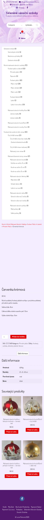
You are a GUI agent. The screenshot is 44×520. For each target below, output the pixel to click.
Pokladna (19, 509)
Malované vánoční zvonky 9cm (17, 127)
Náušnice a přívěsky (14, 56)
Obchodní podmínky (22, 507)
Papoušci (13, 76)
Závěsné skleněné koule (18, 142)
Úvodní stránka (22, 512)
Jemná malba (14, 114)
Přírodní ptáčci (14, 72)
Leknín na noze (15, 188)
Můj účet (11, 507)
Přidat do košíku (18, 337)
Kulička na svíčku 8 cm (18, 163)
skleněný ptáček (13, 346)
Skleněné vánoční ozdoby (22, 13)
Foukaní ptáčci (14, 80)
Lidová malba (14, 118)
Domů (3, 224)
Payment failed (36, 507)
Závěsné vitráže (12, 60)
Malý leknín (14, 180)
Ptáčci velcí (14, 92)
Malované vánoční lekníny (18, 176)
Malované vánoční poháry (18, 206)
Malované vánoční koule (17, 160)
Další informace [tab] (23, 353)
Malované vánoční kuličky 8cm (17, 110)
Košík (5, 507)
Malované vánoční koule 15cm (17, 123)
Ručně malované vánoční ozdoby (14, 65)
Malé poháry (14, 209)
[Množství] (5, 337)
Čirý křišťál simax (13, 135)
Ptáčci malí (14, 84)
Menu (22, 38)
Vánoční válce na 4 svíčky (19, 201)
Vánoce (21, 346)
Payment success (8, 509)
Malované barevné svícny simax (17, 156)
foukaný (35, 343)
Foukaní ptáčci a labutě (15, 69)
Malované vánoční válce (17, 193)
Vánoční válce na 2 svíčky (19, 196)
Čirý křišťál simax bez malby (19, 139)
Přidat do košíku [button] (11, 432)
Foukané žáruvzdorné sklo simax (14, 132)
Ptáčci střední (15, 88)
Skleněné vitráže (9, 49)
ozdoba (5, 346)
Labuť (12, 100)
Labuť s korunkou (16, 105)
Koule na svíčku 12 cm (17, 167)
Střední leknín (15, 184)
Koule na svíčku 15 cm (17, 171)
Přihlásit (21, 8)
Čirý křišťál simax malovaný (18, 147)
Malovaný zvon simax (16, 151)
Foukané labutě (15, 97)
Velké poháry (15, 213)
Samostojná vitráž (13, 52)
